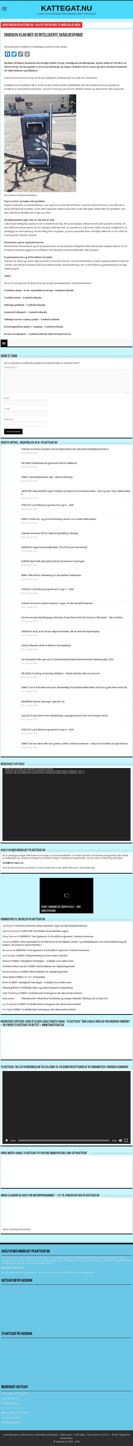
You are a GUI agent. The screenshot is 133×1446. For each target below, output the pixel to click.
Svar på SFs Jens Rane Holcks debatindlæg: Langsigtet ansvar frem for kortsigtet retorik (64, 715)
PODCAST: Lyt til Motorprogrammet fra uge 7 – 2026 (47, 589)
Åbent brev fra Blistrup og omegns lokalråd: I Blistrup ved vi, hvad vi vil (72, 998)
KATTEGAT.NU (66, 8)
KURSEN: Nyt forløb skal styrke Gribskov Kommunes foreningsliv (53, 561)
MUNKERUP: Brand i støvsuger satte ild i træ (43, 701)
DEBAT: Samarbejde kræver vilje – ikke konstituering (47, 477)
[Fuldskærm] (126, 1140)
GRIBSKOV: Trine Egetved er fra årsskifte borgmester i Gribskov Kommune (56, 936)
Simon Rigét (8, 977)
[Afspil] (7, 1140)
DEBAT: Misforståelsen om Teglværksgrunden (52, 966)
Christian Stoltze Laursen (14, 966)
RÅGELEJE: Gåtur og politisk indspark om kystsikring (47, 987)
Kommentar (10, 367)
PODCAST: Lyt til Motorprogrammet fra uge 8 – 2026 (47, 505)
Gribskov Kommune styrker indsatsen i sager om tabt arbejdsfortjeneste (57, 603)
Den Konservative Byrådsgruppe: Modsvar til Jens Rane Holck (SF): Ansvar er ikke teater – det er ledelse (72, 617)
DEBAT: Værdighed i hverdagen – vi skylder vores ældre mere (43, 961)
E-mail (7, 408)
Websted (8, 419)
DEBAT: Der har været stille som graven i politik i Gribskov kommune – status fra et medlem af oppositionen (74, 743)
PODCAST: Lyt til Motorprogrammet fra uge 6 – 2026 (47, 729)
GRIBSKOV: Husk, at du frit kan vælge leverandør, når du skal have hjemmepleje (60, 631)
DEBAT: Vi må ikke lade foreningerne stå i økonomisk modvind (51, 993)
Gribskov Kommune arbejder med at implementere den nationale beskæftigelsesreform (65, 449)
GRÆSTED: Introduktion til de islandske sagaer (45, 931)
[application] (66, 804)
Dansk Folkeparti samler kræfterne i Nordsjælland (46, 645)
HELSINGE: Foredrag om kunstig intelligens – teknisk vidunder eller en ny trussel (60, 673)
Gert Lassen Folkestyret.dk (18, 998)
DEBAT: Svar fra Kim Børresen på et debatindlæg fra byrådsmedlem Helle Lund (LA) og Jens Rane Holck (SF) (74, 687)
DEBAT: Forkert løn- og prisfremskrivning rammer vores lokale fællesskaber (58, 519)
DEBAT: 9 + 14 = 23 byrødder (31, 977)
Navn (6, 398)
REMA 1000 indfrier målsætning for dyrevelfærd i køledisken (51, 575)
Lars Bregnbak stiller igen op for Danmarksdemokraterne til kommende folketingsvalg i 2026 (67, 659)
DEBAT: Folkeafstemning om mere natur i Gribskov (43, 955)
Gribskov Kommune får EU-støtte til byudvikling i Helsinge (49, 533)
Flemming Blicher (10, 987)
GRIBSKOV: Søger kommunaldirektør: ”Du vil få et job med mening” (54, 547)
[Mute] (120, 1140)
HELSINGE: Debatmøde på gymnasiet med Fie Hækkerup (49, 463)
